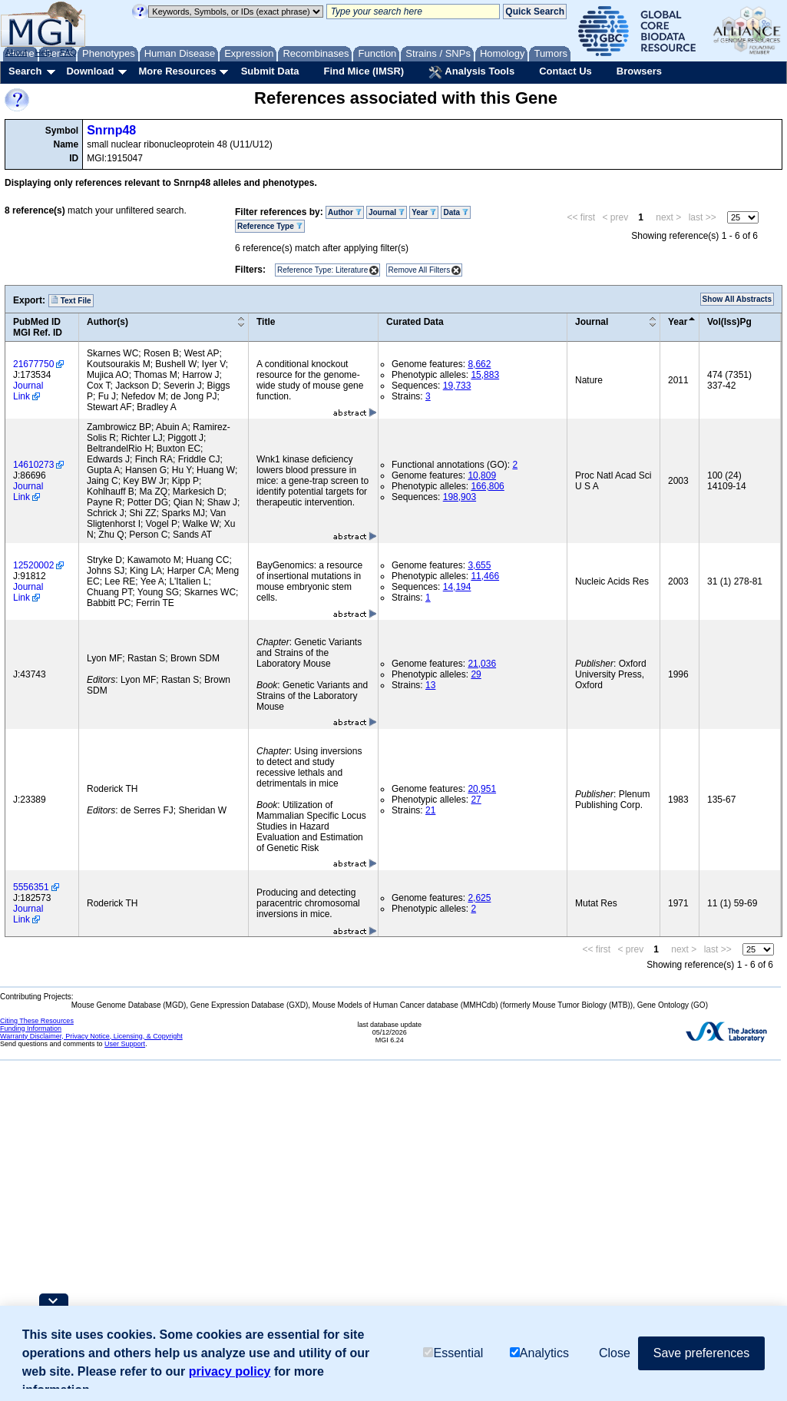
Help (43, 52)
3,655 (479, 565)
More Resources (177, 71)
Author (345, 212)
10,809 (482, 475)
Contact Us (565, 71)
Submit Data (270, 71)
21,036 (482, 663)
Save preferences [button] (701, 1353)
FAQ (68, 52)
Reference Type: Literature (322, 270)
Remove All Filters (420, 270)
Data (455, 212)
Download (90, 71)
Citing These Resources (37, 1021)
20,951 (482, 788)
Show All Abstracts (737, 299)
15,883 (485, 374)
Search (24, 71)
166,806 (487, 486)
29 (476, 674)
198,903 (459, 497)
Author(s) (107, 321)
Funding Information (30, 1028)
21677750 (33, 364)
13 (430, 685)
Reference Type (270, 226)
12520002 (33, 565)
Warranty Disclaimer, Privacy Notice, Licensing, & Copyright (91, 1036)
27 (476, 799)
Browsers (639, 71)
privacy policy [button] (230, 1371)
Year (424, 212)
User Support (124, 1044)
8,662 (479, 364)
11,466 (485, 576)
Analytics (539, 1353)
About (16, 52)
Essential (453, 1353)
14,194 (457, 586)
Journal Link (28, 391)
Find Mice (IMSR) (363, 71)
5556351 (31, 887)
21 (430, 810)
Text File (71, 300)
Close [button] (614, 1353)
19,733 (457, 385)
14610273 (33, 464)
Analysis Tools (471, 72)
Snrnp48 (111, 130)
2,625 (479, 898)
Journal (387, 212)
